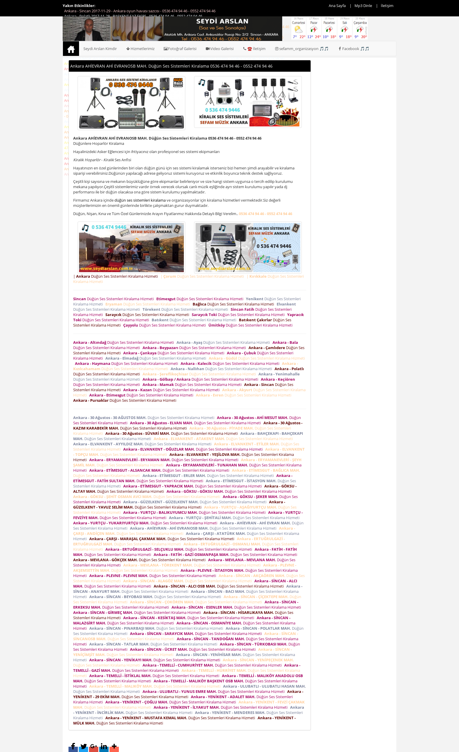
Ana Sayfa (337, 5)
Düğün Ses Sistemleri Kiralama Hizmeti (114, 298)
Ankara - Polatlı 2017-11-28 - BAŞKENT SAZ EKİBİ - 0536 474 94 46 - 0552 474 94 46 (133, 16)
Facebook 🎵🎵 (354, 48)
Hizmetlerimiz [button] (140, 48)
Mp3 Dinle (363, 5)
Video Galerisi (219, 48)
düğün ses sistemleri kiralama (140, 200)
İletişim (387, 5)
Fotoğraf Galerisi (180, 48)
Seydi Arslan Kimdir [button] (100, 48)
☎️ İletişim (254, 48)
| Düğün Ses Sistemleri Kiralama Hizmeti (116, 276)
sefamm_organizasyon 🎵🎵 (301, 48)
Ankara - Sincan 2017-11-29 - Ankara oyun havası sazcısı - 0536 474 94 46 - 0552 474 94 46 (139, 10)
